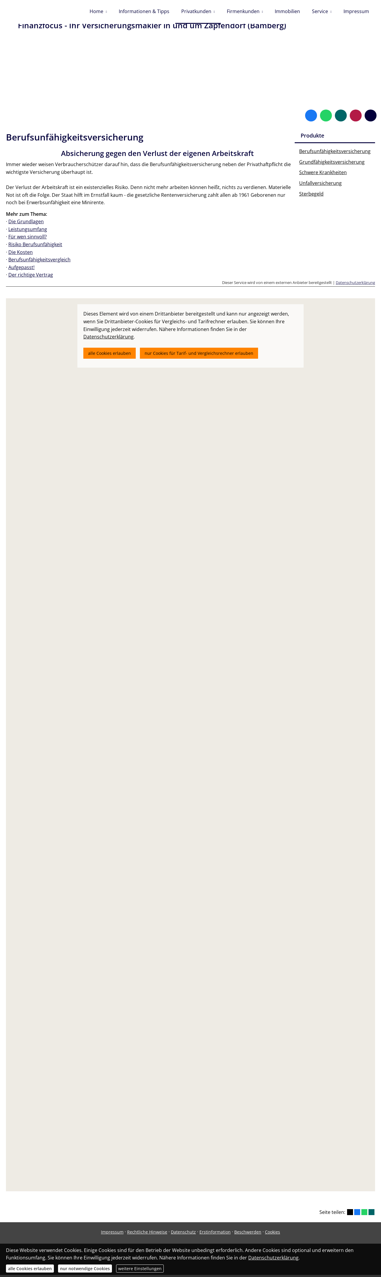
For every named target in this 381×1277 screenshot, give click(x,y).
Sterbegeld (311, 196)
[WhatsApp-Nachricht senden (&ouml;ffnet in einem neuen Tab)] (326, 118)
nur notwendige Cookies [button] (85, 1268)
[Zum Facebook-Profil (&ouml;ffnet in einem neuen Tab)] (311, 118)
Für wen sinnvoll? (27, 238)
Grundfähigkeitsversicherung (332, 164)
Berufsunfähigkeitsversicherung (335, 153)
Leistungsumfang (27, 231)
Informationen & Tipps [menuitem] (144, 11)
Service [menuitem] (320, 11)
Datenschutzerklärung (355, 284)
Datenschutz (183, 1234)
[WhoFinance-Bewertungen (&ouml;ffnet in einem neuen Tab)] (356, 118)
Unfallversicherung (320, 185)
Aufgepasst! (21, 269)
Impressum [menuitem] (356, 11)
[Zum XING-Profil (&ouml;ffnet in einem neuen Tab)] (341, 118)
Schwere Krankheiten (323, 174)
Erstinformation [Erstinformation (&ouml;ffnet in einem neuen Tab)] (215, 1234)
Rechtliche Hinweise (147, 1234)
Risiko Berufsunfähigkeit (35, 246)
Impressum (112, 1234)
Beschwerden (247, 1234)
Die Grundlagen (26, 223)
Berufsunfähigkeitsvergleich (39, 261)
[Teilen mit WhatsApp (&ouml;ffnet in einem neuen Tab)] (364, 1214)
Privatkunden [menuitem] (196, 11)
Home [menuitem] (96, 11)
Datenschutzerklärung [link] (108, 338)
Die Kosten (20, 254)
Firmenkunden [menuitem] (243, 11)
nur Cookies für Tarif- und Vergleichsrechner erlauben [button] (199, 355)
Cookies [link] (272, 1234)
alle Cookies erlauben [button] (109, 355)
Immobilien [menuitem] (287, 11)
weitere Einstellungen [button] (140, 1268)
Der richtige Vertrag (30, 277)
